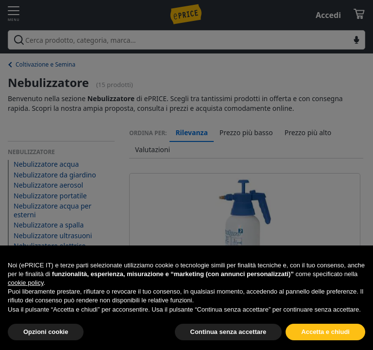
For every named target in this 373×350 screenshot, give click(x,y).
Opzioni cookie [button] (45, 331)
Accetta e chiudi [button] (325, 331)
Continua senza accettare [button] (228, 331)
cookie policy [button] (25, 282)
